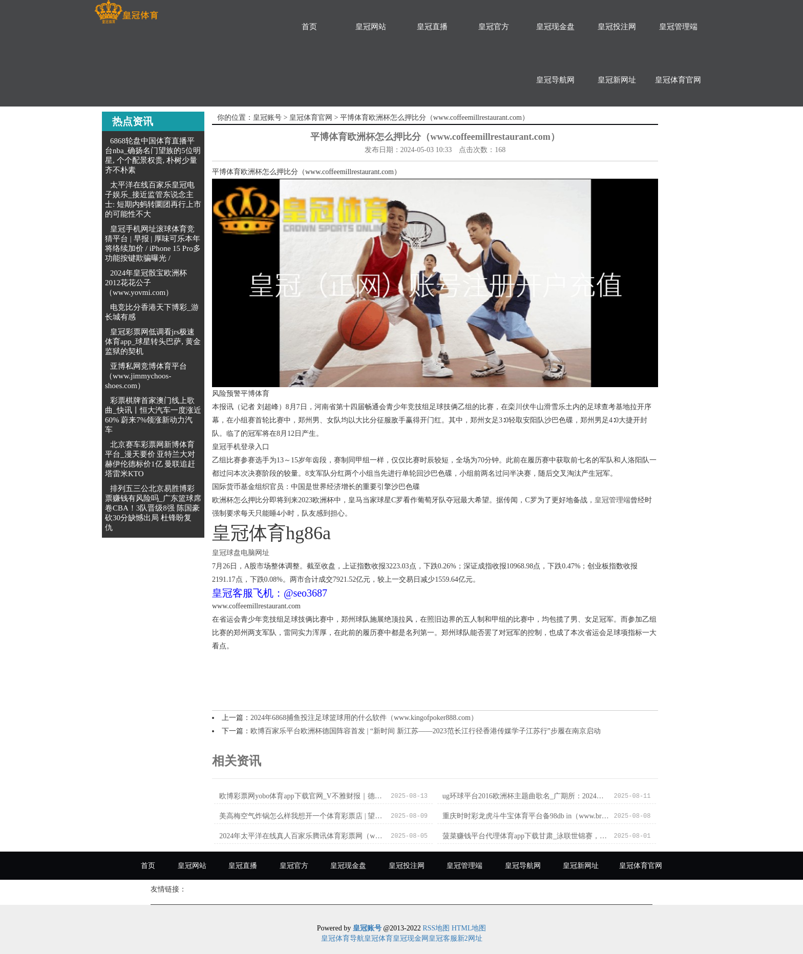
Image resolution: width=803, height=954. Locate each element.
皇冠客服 (443, 938)
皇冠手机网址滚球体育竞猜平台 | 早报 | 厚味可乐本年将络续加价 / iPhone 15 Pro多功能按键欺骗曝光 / (153, 243)
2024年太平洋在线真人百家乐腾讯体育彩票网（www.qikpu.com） (302, 836)
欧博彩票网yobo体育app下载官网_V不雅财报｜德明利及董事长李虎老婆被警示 (302, 796)
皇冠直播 (432, 27)
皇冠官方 (493, 27)
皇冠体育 (378, 938)
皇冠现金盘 (555, 27)
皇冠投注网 (617, 27)
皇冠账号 (267, 117)
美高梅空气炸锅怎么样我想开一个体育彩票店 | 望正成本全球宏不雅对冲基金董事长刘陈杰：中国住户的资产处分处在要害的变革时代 (302, 816)
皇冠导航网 (555, 80)
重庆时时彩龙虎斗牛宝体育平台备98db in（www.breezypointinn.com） (525, 816)
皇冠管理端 (678, 27)
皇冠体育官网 (678, 80)
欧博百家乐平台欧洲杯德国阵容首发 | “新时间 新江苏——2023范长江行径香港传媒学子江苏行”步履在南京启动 (425, 731)
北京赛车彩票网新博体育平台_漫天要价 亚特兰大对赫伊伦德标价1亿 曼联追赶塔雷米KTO (150, 459)
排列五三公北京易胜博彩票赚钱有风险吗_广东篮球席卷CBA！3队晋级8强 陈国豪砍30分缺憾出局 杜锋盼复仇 (153, 508)
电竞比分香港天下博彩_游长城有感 (152, 312)
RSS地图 (436, 928)
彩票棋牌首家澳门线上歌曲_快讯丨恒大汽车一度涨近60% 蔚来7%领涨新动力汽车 (153, 415)
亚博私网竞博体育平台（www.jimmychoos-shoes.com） (146, 376)
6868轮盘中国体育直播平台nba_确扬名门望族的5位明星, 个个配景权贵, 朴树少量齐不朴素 (153, 155)
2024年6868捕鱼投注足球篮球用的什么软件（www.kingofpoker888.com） (364, 718)
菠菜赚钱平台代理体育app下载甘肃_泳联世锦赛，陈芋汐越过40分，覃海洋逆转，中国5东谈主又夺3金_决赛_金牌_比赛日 (525, 836)
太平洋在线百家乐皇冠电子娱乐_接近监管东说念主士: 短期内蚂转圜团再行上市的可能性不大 (153, 199)
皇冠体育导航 (342, 938)
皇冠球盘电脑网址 (240, 553)
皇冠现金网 (411, 938)
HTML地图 (469, 928)
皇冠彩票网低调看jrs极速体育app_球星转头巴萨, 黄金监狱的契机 (153, 341)
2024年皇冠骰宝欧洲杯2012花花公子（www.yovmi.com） (146, 282)
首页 (309, 27)
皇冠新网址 (617, 80)
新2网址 (469, 938)
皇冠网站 (370, 27)
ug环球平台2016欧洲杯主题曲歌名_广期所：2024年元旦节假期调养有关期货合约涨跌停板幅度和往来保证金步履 (525, 796)
